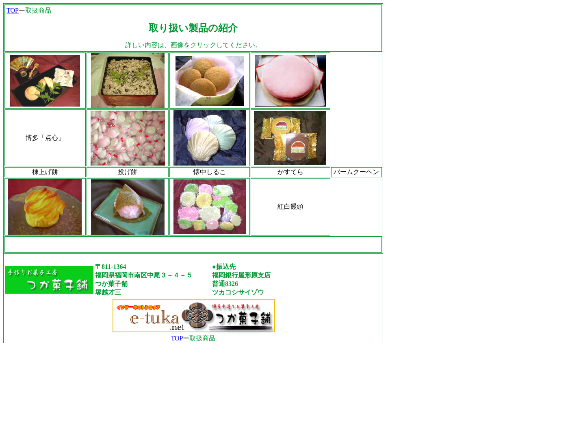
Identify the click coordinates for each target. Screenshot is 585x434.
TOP (12, 10)
